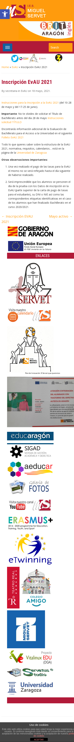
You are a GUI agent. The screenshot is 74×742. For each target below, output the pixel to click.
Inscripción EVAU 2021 (17, 219)
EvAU (15, 67)
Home (5, 67)
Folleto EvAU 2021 (12, 137)
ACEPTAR (39, 739)
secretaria (11, 91)
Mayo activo (61, 216)
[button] (5, 14)
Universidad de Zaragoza (32, 152)
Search (68, 47)
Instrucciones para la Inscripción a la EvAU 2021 (30, 102)
